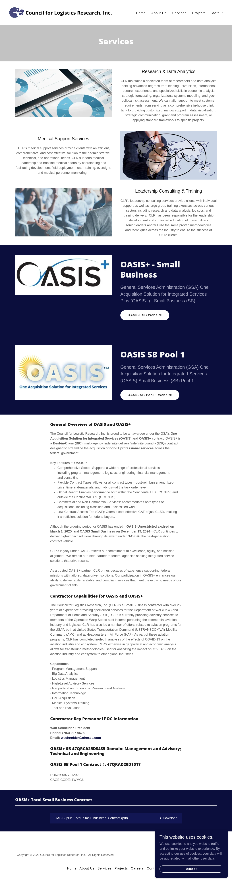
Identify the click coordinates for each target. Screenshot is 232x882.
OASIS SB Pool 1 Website (150, 395)
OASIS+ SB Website (145, 315)
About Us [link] (158, 13)
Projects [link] (199, 13)
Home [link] (141, 13)
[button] (217, 13)
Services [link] (179, 13)
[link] (61, 12)
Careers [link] (137, 868)
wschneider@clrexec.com (81, 738)
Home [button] (72, 868)
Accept (191, 873)
